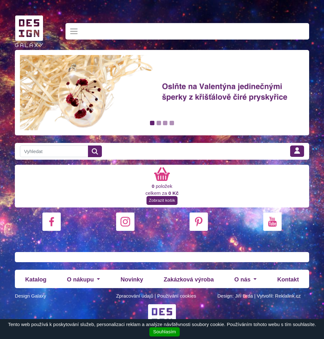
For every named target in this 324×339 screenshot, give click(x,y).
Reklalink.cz (288, 296)
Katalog (35, 279)
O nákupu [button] (81, 279)
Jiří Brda (244, 296)
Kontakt (288, 279)
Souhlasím (164, 331)
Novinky (132, 279)
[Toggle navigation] (73, 31)
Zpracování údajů (134, 296)
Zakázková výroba (189, 279)
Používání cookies (176, 296)
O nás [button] (243, 279)
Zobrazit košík (162, 200)
